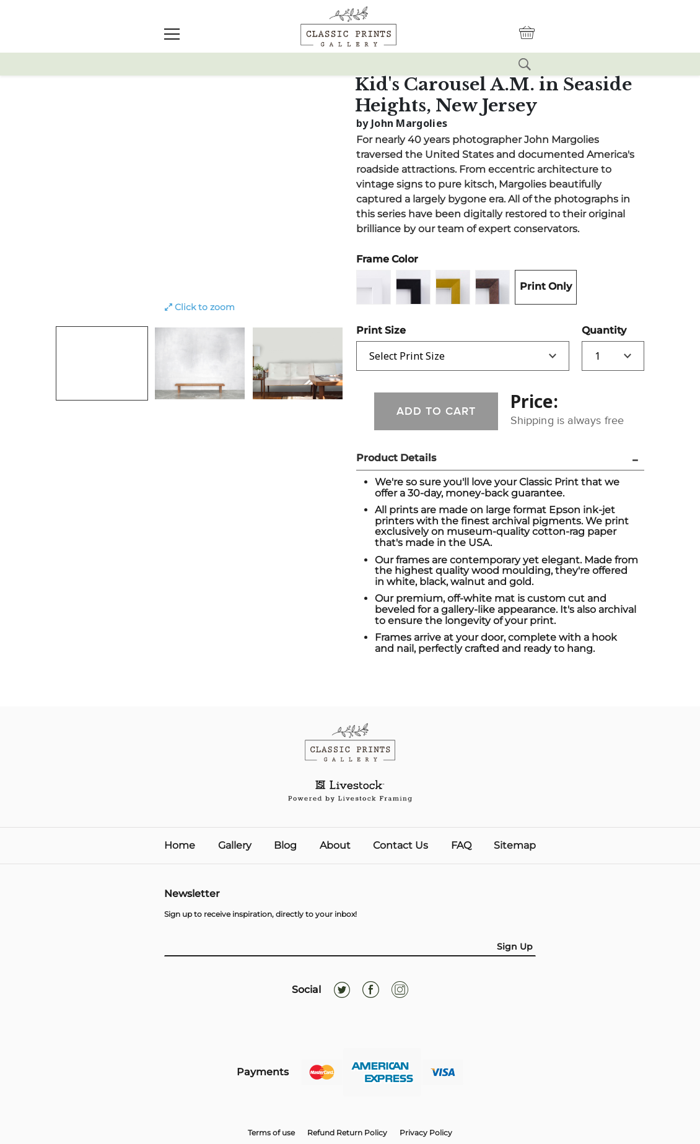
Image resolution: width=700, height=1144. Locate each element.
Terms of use (271, 1132)
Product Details (396, 458)
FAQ (461, 846)
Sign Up (515, 946)
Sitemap (515, 846)
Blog (285, 846)
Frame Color (387, 259)
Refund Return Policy (347, 1132)
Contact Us (400, 846)
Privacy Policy (426, 1132)
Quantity (604, 330)
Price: (534, 401)
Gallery (235, 846)
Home (179, 846)
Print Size (381, 330)
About (335, 846)
